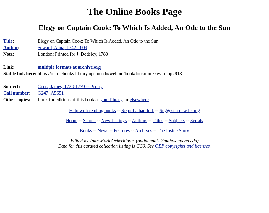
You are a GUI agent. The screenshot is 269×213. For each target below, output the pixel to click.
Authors (139, 120)
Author (10, 47)
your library (111, 99)
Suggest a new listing (180, 110)
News (103, 130)
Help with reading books (92, 110)
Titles (158, 120)
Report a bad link (137, 110)
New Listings (114, 120)
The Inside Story (173, 130)
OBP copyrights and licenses (182, 146)
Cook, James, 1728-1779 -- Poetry (70, 86)
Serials (196, 120)
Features (122, 130)
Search (89, 120)
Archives (143, 130)
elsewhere (139, 99)
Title (8, 40)
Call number (16, 93)
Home (71, 120)
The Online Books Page (134, 11)
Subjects (177, 120)
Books (86, 130)
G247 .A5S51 (51, 93)
